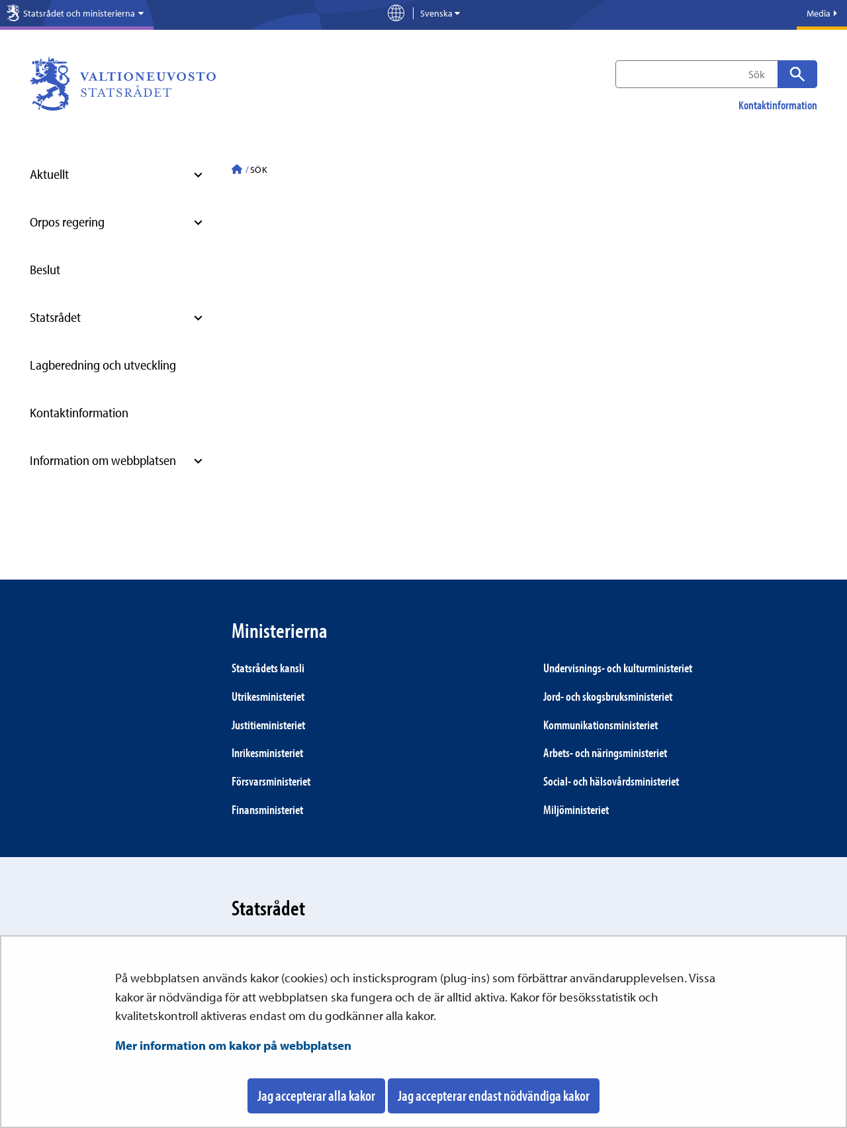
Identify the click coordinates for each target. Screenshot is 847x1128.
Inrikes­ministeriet (267, 752)
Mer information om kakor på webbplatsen (233, 1045)
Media (822, 13)
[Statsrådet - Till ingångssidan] (237, 171)
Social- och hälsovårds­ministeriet (611, 781)
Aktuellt (49, 174)
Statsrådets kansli (268, 668)
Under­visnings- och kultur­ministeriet (617, 668)
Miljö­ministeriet (576, 809)
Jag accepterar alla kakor (316, 1095)
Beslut (45, 269)
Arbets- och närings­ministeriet (605, 752)
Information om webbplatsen (103, 460)
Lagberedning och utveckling (103, 364)
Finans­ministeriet (267, 809)
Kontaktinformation (777, 105)
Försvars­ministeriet (271, 781)
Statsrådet (55, 317)
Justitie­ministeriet (268, 725)
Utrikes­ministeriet (268, 696)
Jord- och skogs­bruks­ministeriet (607, 696)
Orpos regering (67, 221)
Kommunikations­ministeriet (600, 725)
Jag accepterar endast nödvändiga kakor (494, 1095)
